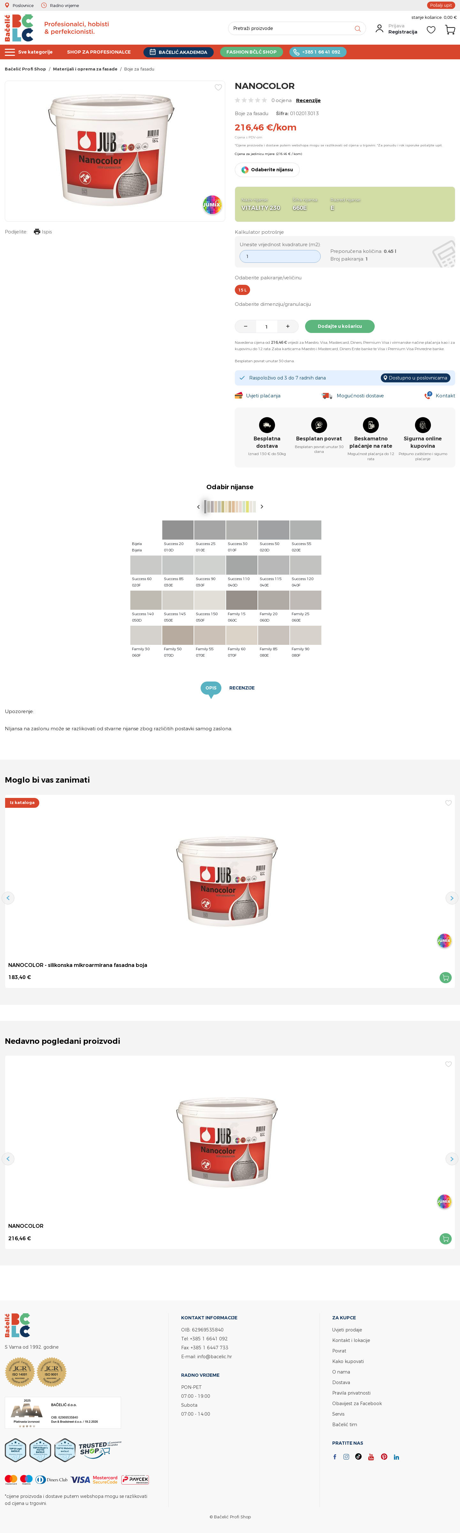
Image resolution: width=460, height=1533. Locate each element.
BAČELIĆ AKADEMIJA (189, 52)
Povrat (339, 1350)
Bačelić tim (344, 1424)
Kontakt (445, 396)
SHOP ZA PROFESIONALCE (102, 52)
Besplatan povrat (319, 439)
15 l (242, 289)
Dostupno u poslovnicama (418, 377)
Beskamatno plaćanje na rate (370, 442)
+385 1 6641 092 (209, 1338)
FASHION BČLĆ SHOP (260, 52)
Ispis (43, 232)
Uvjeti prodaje (347, 1329)
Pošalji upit (441, 5)
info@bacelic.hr (214, 1356)
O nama (341, 1372)
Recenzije (308, 100)
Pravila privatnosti (351, 1393)
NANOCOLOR (25, 1226)
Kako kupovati (348, 1361)
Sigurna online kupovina (423, 442)
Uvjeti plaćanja (263, 396)
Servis (338, 1414)
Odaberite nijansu (272, 170)
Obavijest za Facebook (357, 1403)
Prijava (396, 26)
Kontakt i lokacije (351, 1340)
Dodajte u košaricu (340, 326)
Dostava (341, 1382)
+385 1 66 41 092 (332, 52)
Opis (211, 688)
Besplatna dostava (267, 442)
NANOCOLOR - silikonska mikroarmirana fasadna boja (77, 965)
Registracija (402, 32)
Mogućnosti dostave (360, 396)
